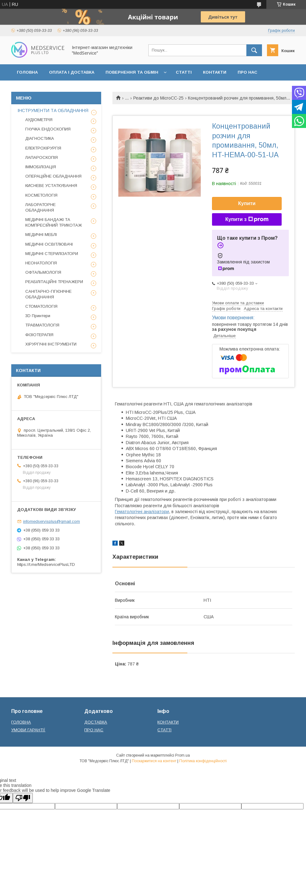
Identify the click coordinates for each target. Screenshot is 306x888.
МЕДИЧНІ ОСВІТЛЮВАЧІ (49, 244)
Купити (247, 203)
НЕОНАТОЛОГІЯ (41, 263)
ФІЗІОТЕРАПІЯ (39, 334)
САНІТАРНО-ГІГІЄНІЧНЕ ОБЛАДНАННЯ (48, 294)
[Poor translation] (23, 798)
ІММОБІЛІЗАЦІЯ (40, 166)
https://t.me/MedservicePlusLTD (46, 564)
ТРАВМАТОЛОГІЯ (42, 325)
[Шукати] (254, 50)
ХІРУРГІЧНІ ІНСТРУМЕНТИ (50, 344)
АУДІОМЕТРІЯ (38, 119)
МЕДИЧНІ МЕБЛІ (41, 234)
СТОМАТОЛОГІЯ (41, 306)
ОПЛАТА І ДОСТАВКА (71, 72)
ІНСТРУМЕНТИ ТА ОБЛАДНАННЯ (52, 110)
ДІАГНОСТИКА (39, 138)
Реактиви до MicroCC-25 (158, 98)
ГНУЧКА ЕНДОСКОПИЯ (48, 129)
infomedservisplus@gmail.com (51, 521)
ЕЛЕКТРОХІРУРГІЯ (43, 148)
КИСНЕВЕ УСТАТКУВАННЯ (51, 185)
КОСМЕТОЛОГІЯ (41, 195)
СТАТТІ (184, 72)
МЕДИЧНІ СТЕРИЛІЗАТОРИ (51, 253)
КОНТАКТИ (214, 72)
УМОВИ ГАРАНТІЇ (28, 730)
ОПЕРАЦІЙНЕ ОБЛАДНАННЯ (53, 176)
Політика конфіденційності (203, 761)
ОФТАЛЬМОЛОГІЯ (43, 272)
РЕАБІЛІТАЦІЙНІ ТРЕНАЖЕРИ (54, 281)
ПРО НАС (247, 72)
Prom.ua (182, 755)
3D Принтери (37, 315)
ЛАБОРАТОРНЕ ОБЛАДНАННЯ (40, 207)
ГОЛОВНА (27, 72)
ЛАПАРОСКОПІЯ (41, 157)
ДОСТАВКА (95, 722)
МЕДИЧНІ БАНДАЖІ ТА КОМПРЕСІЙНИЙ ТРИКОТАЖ (53, 222)
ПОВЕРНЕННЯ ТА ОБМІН (132, 72)
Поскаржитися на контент (154, 761)
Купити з (246, 219)
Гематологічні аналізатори (142, 511)
